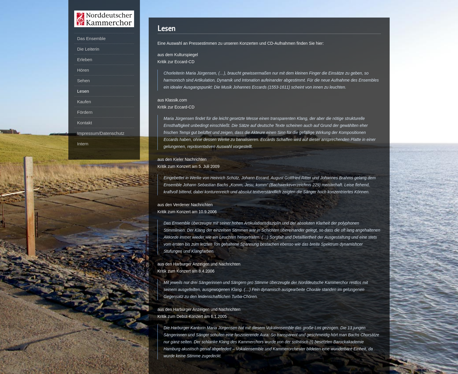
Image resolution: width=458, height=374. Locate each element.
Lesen (83, 91)
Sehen (83, 80)
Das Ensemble (91, 38)
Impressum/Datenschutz (100, 133)
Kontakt (84, 122)
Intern (82, 143)
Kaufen (84, 101)
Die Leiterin (88, 48)
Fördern (85, 112)
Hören (83, 70)
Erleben (84, 59)
